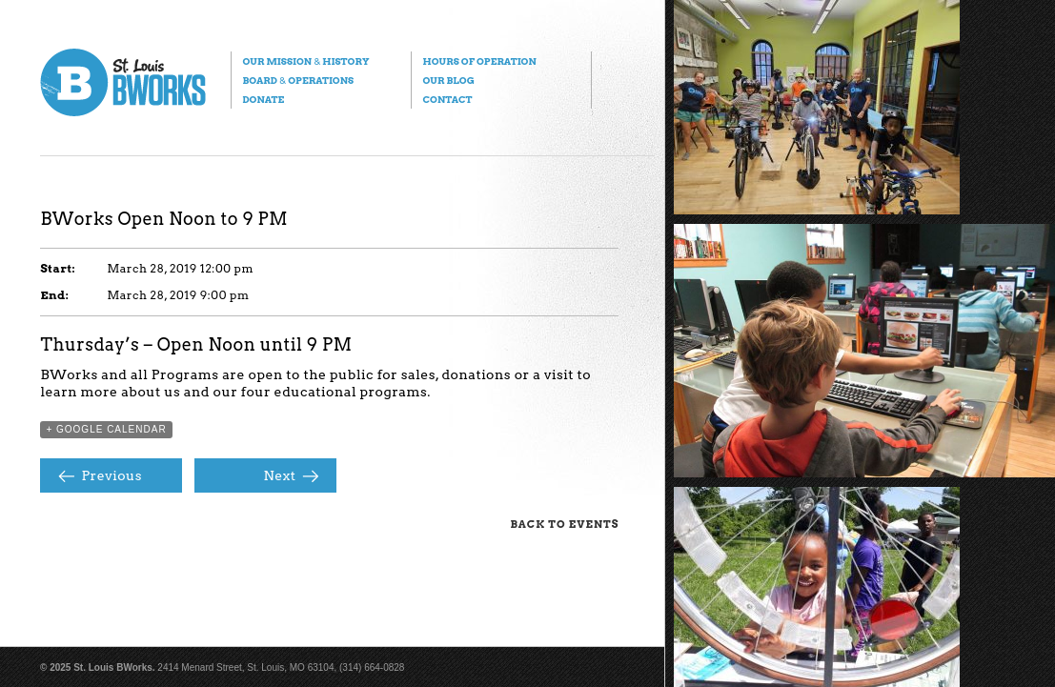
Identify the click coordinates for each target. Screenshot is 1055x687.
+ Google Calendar (106, 429)
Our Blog (448, 80)
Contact (447, 99)
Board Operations (298, 80)
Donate (263, 99)
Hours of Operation (479, 61)
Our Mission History (305, 61)
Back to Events (564, 524)
